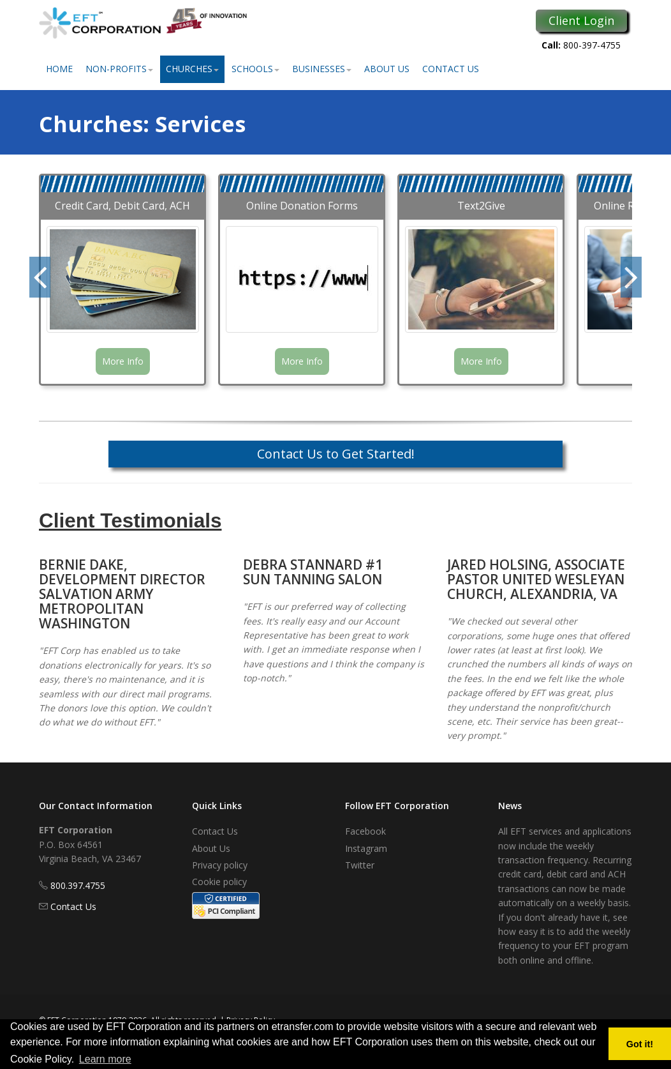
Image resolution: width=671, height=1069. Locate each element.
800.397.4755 (77, 885)
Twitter (359, 865)
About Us (386, 69)
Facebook (365, 831)
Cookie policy (219, 882)
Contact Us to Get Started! (336, 453)
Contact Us (450, 69)
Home (59, 69)
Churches (192, 69)
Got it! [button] (639, 1044)
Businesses (321, 69)
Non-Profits (119, 69)
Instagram (366, 848)
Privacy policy (219, 865)
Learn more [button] (105, 1059)
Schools (255, 69)
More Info (123, 361)
